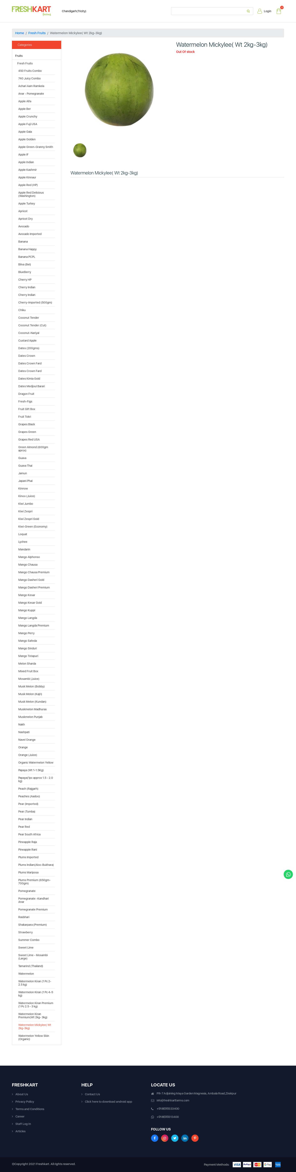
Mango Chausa (27, 564)
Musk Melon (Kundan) (32, 701)
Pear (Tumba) (26, 811)
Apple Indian (26, 162)
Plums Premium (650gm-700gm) (34, 881)
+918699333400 (168, 1108)
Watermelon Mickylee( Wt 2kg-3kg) (34, 1026)
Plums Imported (28, 857)
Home (19, 33)
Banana (23, 241)
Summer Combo (28, 940)
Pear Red (24, 826)
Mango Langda (27, 618)
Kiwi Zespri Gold (28, 519)
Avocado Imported (30, 234)
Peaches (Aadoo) (29, 796)
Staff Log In (23, 1124)
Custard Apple (27, 340)
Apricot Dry (25, 218)
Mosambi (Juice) (28, 678)
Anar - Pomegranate (31, 93)
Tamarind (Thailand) (30, 966)
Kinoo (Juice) (26, 496)
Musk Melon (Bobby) (31, 686)
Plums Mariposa (28, 872)
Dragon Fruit (26, 393)
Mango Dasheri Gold (31, 579)
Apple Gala (25, 131)
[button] (78, 89)
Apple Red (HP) (28, 185)
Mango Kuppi (26, 610)
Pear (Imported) (28, 804)
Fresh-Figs (25, 401)
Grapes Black (26, 424)
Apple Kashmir (27, 169)
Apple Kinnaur (27, 177)
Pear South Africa (29, 834)
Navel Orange (27, 739)
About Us (21, 1094)
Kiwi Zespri (25, 511)
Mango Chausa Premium (34, 572)
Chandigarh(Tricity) (71, 11)
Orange (23, 747)
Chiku (22, 310)
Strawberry (25, 932)
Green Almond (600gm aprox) (33, 448)
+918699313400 (168, 1117)
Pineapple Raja (27, 842)
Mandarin (24, 549)
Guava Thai (25, 465)
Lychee (22, 541)
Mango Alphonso (29, 557)
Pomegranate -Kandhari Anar (33, 900)
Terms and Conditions (29, 1109)
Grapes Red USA (29, 439)
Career (19, 1116)
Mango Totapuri (28, 656)
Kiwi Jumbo (25, 503)
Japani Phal (25, 481)
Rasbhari (23, 917)
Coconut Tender (28, 317)
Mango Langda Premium (33, 625)
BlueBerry (24, 272)
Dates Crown (26, 355)
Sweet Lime (26, 947)
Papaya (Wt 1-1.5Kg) (31, 770)
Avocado (23, 226)
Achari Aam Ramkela (31, 86)
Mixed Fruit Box (28, 671)
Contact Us (92, 1094)
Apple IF (23, 154)
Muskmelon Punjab (30, 717)
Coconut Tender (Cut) (32, 325)
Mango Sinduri (27, 648)
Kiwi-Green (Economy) (32, 526)
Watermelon (26, 973)
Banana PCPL (26, 256)
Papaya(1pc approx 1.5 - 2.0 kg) (35, 779)
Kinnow (23, 488)
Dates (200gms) (28, 348)
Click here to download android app (108, 1101)
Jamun (22, 473)
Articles (20, 1131)
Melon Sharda (27, 663)
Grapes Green (27, 432)
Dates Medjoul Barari (31, 386)
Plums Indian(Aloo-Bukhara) (36, 864)
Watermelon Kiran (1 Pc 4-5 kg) (35, 994)
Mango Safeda (27, 640)
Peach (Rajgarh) (28, 788)
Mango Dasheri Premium (34, 587)
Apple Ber (24, 108)
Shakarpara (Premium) (32, 924)
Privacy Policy (24, 1101)
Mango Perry (26, 633)
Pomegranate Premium (33, 909)
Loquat (22, 534)
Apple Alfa (24, 101)
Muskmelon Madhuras (32, 709)
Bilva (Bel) (24, 264)
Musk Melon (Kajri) (30, 694)
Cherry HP (24, 279)
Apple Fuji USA (27, 124)
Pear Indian (25, 819)
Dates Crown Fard (30, 363)
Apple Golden (27, 139)
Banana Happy (27, 249)
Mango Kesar (26, 595)
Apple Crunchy (27, 116)
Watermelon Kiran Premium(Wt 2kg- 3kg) (32, 1015)
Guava (22, 458)
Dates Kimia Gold (29, 378)
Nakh (21, 724)
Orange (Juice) (27, 755)
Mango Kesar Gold (30, 602)
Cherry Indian (26, 287)
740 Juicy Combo (29, 78)
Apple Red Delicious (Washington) (31, 194)
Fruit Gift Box (26, 409)
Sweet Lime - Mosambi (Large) (33, 956)
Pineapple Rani (27, 849)
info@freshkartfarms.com (173, 1100)
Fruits (19, 55)
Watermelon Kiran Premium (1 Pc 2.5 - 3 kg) (35, 1004)
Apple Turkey (26, 203)
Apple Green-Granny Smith (35, 147)
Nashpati (24, 732)
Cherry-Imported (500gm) (35, 302)
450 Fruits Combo (30, 70)
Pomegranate (27, 891)
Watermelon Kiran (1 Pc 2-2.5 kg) (34, 983)
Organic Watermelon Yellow (35, 762)
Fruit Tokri (24, 416)
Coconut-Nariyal (28, 333)
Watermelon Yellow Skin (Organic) (33, 1037)
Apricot (23, 211)
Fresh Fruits (37, 33)
